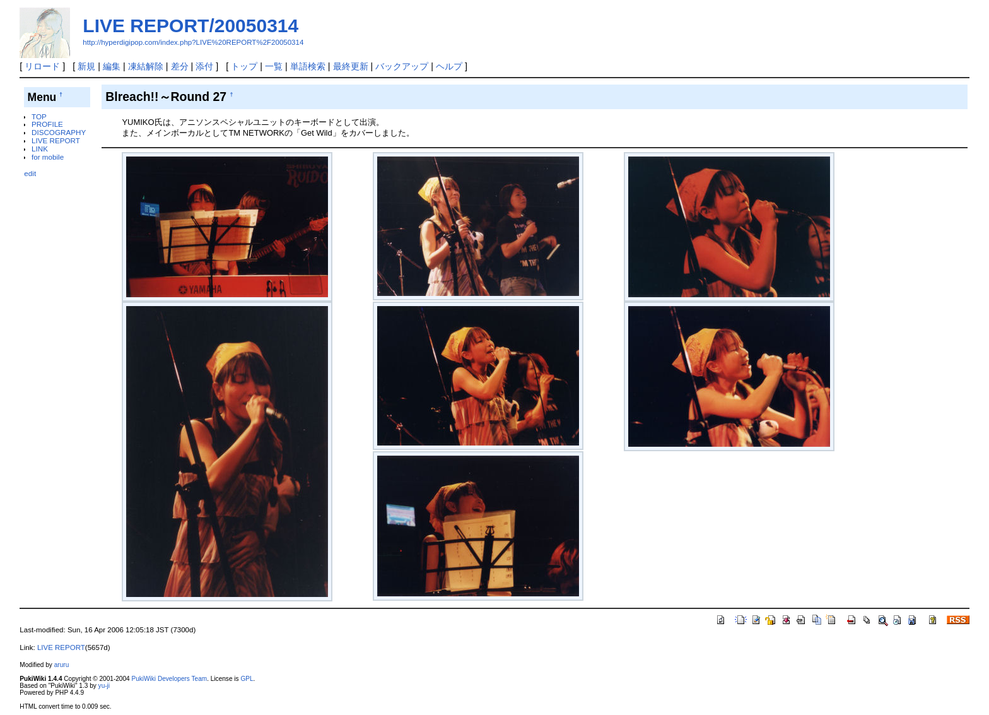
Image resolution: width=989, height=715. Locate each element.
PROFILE (47, 124)
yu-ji (104, 685)
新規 (86, 66)
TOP (39, 116)
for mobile (48, 157)
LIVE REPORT (56, 140)
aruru (61, 664)
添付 (204, 66)
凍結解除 (145, 66)
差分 (180, 66)
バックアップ (401, 66)
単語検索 (307, 66)
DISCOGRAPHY (59, 132)
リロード (42, 66)
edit (30, 173)
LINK (40, 149)
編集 (111, 66)
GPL (246, 678)
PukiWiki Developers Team (169, 678)
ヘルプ (449, 66)
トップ (244, 66)
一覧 (274, 66)
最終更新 (350, 66)
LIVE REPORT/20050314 (190, 25)
